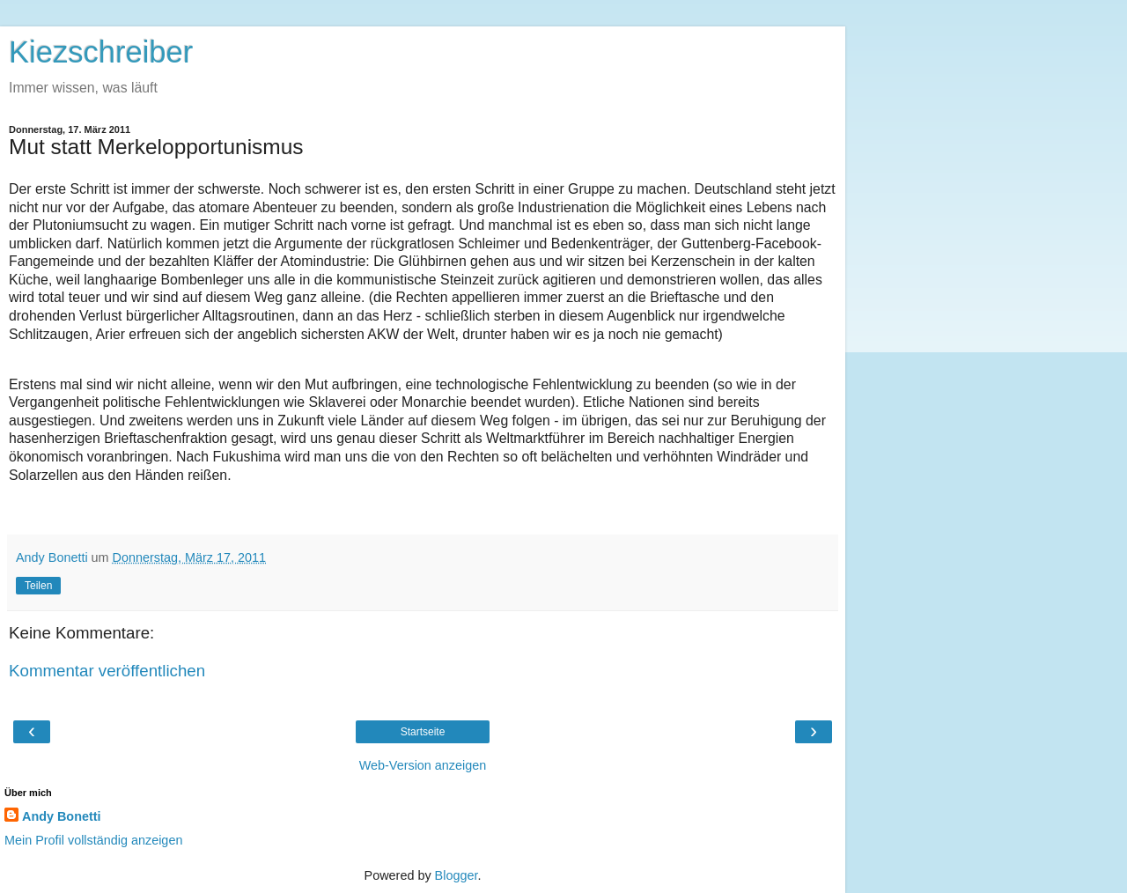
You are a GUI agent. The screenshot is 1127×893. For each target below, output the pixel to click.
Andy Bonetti (61, 816)
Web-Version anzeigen (423, 765)
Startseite (423, 732)
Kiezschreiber (101, 52)
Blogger (456, 875)
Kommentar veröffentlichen (107, 670)
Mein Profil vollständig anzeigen (93, 840)
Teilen (38, 585)
